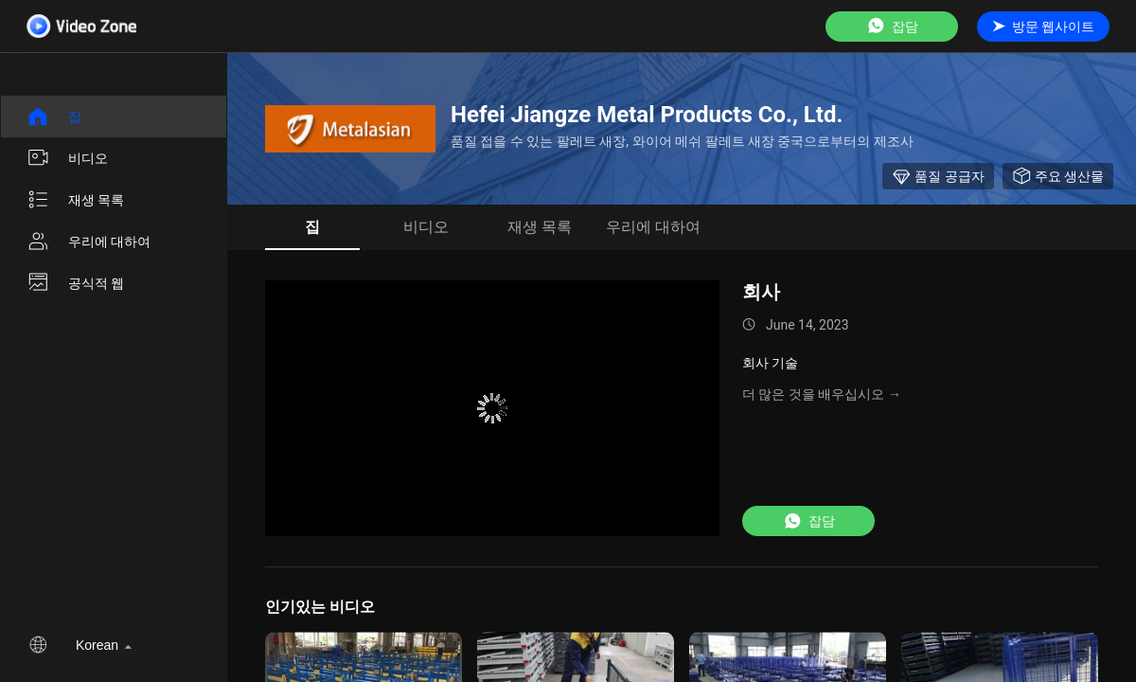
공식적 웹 (75, 283)
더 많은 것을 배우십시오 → (821, 394)
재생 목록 (75, 199)
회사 (761, 291)
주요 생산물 (1058, 176)
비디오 (67, 158)
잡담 (891, 26)
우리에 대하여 (89, 241)
